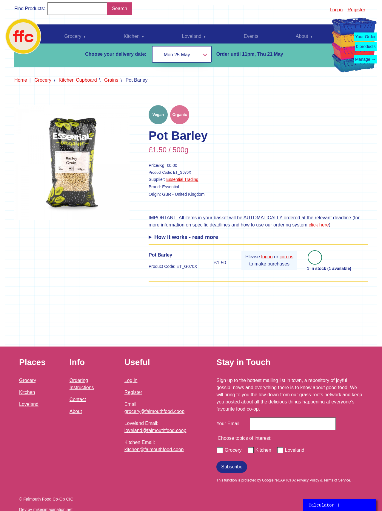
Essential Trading (182, 179)
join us (286, 256)
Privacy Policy (308, 480)
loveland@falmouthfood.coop (155, 430)
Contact (78, 399)
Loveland (28, 404)
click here (319, 224)
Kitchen (27, 392)
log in (266, 256)
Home (20, 80)
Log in (336, 9)
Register (356, 9)
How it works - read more (186, 237)
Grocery (42, 80)
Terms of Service (337, 480)
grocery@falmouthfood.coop (154, 411)
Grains (111, 80)
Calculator (324, 505)
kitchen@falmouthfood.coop (154, 449)
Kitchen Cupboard (78, 80)
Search (119, 8)
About (76, 411)
